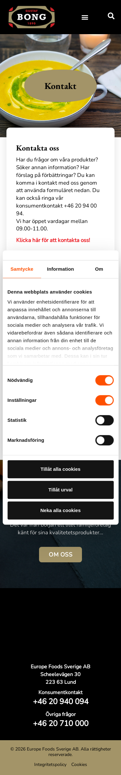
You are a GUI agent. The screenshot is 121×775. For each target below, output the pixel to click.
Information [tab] (60, 269)
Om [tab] (99, 269)
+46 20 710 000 (60, 723)
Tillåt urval (60, 489)
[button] (84, 17)
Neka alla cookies (60, 510)
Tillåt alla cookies (61, 469)
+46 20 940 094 (60, 701)
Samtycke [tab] (21, 269)
